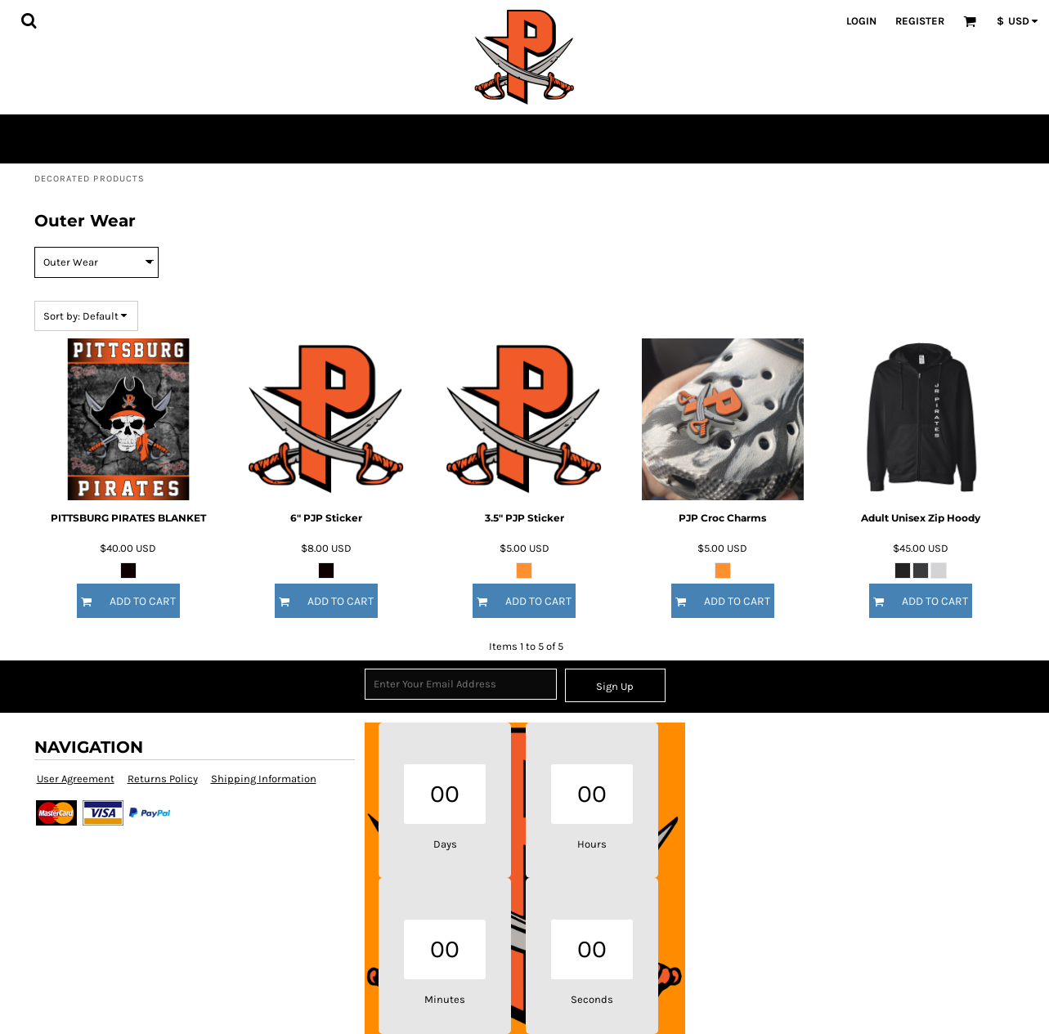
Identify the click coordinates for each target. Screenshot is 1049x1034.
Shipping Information (263, 778)
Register (919, 21)
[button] (28, 20)
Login (861, 21)
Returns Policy (163, 778)
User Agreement (75, 778)
